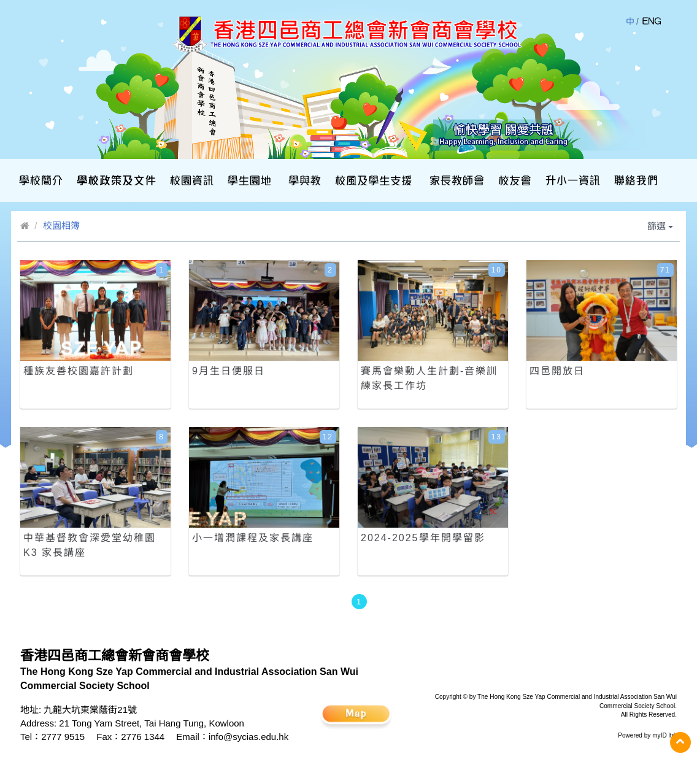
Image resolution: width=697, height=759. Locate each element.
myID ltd (663, 735)
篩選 (660, 226)
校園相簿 (61, 225)
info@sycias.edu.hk (248, 736)
